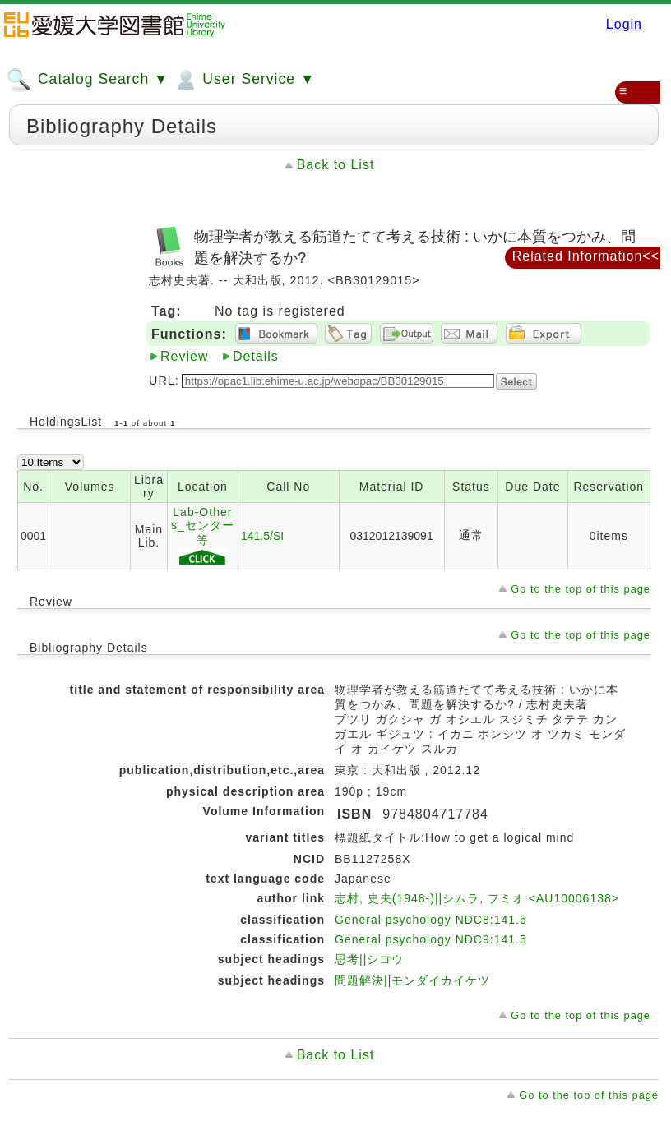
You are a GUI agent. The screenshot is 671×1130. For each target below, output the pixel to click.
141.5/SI (262, 535)
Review (184, 356)
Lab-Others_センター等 (202, 536)
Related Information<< (585, 256)
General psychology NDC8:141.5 (431, 919)
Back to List (336, 165)
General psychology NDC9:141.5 (431, 939)
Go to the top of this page (580, 589)
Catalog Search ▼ (88, 79)
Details (256, 356)
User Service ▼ (244, 79)
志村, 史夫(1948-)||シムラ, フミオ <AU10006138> (477, 898)
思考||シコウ (369, 959)
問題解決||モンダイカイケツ (412, 980)
